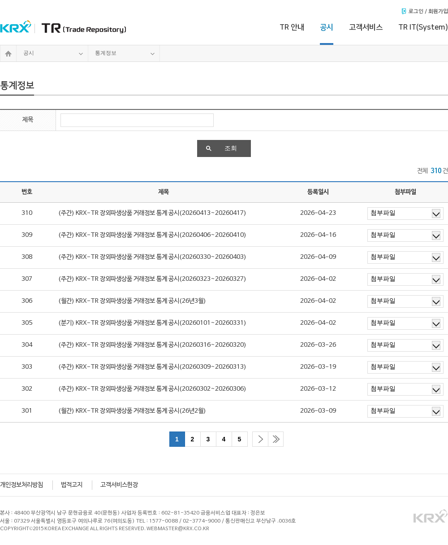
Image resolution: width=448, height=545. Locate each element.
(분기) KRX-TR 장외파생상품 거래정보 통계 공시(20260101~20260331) (152, 323)
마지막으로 (276, 439)
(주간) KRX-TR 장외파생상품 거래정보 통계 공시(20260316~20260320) (152, 345)
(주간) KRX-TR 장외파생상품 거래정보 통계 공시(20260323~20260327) (152, 279)
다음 (260, 439)
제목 (27, 120)
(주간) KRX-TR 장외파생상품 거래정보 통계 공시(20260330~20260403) (152, 257)
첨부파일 (405, 213)
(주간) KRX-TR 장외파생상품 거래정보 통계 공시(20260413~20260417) (152, 213)
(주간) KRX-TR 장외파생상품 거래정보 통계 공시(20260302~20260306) (152, 389)
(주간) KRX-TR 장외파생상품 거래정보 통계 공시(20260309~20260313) (152, 367)
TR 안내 (292, 27)
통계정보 (125, 53)
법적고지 (71, 485)
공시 (326, 27)
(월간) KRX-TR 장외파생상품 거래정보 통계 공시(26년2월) (132, 411)
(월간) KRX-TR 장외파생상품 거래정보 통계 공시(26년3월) (132, 301)
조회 (221, 148)
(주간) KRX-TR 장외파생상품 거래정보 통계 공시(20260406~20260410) (152, 235)
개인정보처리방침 (21, 485)
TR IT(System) (423, 27)
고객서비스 (366, 27)
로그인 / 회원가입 (428, 12)
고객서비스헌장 (119, 485)
